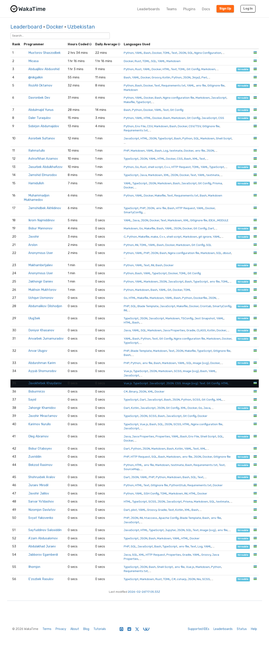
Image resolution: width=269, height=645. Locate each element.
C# (126, 391)
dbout (227, 253)
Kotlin (166, 77)
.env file (201, 85)
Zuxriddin (34, 457)
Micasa (33, 61)
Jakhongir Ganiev (40, 281)
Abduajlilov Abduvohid (43, 69)
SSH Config (151, 493)
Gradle (190, 330)
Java (143, 175)
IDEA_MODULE (218, 220)
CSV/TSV (195, 126)
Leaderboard (26, 27)
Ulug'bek (34, 318)
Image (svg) (201, 363)
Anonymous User (40, 253)
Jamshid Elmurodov (42, 175)
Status (242, 629)
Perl (204, 77)
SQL (190, 52)
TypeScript (143, 102)
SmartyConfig (133, 212)
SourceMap (131, 469)
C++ (167, 167)
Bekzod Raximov (40, 465)
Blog (86, 629)
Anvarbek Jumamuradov (46, 338)
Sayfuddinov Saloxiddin (45, 530)
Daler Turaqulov (39, 118)
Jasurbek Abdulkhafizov (45, 167)
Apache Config (169, 518)
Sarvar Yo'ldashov (41, 501)
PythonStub (177, 485)
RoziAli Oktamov (40, 85)
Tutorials (99, 629)
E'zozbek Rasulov (41, 579)
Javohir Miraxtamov (42, 416)
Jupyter (170, 530)
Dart (211, 228)
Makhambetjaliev (40, 265)
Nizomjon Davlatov (42, 510)
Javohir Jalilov (38, 493)
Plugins (189, 9)
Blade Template (148, 306)
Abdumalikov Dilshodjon (45, 306)
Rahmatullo (36, 150)
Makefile (129, 102)
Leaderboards (148, 9)
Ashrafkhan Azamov (43, 159)
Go (137, 167)
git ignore (204, 236)
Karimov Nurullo (39, 424)
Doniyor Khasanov (41, 330)
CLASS (201, 330)
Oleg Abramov (38, 436)
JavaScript (219, 97)
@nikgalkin (35, 77)
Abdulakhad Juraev (42, 546)
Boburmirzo (36, 391)
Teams (171, 9)
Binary (133, 391)
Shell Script (224, 138)
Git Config (193, 69)
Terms (46, 629)
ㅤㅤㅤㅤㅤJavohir (33, 237)
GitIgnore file (216, 85)
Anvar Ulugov (37, 351)
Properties (163, 436)
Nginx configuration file (178, 97)
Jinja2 (196, 77)
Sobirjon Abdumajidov (43, 126)
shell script (155, 167)
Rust (138, 61)
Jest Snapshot (205, 318)
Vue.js (128, 371)
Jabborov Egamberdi (43, 555)
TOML (166, 52)
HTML (166, 69)
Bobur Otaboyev (40, 448)
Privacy (61, 629)
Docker (54, 27)
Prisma (217, 183)
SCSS (178, 371)
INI (136, 245)
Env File (140, 126)
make (154, 236)
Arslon (32, 245)
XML (195, 158)
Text (174, 52)
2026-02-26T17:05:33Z (144, 591)
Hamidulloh (36, 183)
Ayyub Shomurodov (42, 371)
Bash (147, 52)
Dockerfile (200, 298)
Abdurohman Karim (42, 363)
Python (129, 52)
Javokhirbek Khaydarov (45, 383)
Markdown (173, 61)
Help (254, 629)
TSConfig (187, 318)
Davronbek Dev (39, 98)
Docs (206, 9)
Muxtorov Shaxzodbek (44, 53)
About (74, 629)
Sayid (32, 399)
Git (169, 289)
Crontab (205, 306)
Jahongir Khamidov (42, 408)
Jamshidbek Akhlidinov (44, 208)
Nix (199, 579)
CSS (221, 118)
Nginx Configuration (207, 52)
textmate (176, 150)
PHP (126, 150)
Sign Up (225, 8)
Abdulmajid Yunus (41, 110)
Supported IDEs (198, 629)
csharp (181, 579)
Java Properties (174, 330)
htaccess (150, 518)
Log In (248, 8)
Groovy (156, 77)
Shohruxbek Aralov (41, 477)
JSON (182, 52)
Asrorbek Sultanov (41, 138)
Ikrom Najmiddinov (41, 220)
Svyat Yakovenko (40, 518)
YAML (138, 52)
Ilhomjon (34, 567)
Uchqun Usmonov (40, 298)
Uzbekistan (81, 27)
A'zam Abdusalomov (43, 538)
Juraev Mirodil (38, 485)
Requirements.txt (173, 85)
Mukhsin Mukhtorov (42, 290)
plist (134, 509)
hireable (243, 69)
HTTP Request (181, 167)
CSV (150, 126)
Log (165, 150)
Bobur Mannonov (40, 228)
